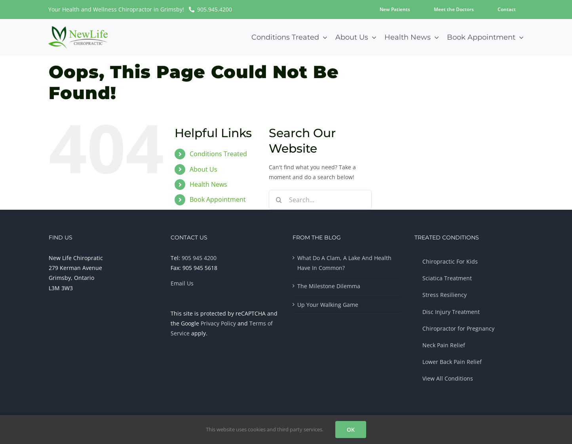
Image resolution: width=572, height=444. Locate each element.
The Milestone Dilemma (328, 286)
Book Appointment (218, 199)
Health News (208, 184)
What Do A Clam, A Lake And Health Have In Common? (344, 263)
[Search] (279, 200)
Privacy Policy (218, 323)
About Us (203, 169)
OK (351, 429)
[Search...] (320, 200)
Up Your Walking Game (327, 304)
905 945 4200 (199, 258)
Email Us (182, 283)
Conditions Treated (218, 153)
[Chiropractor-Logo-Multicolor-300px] (78, 29)
